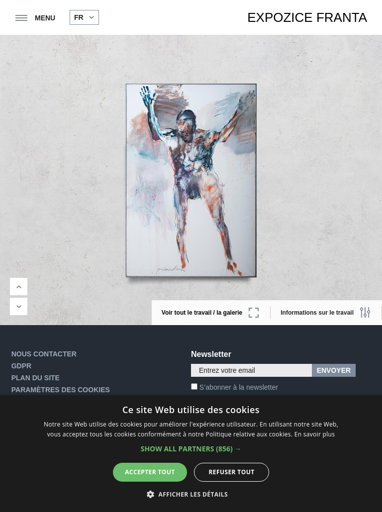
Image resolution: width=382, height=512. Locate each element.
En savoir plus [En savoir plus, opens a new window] (314, 434)
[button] (191, 448)
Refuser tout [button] (232, 472)
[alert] (191, 453)
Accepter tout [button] (150, 472)
